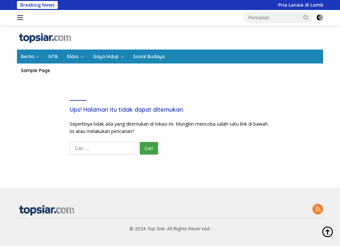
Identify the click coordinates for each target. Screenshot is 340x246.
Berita (27, 57)
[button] (306, 17)
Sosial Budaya (149, 57)
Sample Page (35, 70)
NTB (53, 57)
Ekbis (73, 57)
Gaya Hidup (106, 57)
